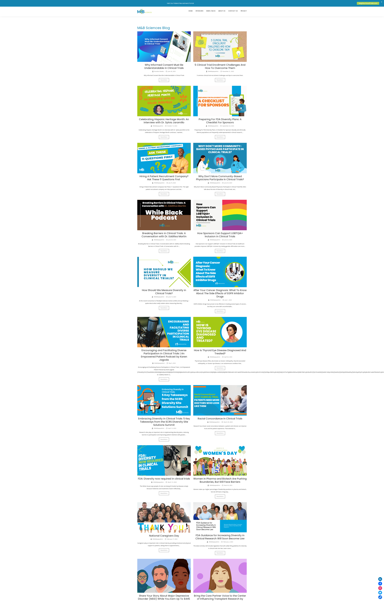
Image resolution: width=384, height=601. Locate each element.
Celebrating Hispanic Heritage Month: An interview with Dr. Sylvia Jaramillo (164, 120)
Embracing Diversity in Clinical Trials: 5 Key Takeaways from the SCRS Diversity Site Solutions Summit (164, 420)
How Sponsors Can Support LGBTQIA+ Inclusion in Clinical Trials (220, 234)
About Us (221, 11)
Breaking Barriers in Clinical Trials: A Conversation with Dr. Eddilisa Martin (164, 234)
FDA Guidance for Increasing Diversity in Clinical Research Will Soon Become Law (220, 535)
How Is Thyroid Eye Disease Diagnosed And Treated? (220, 351)
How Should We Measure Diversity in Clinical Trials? (164, 291)
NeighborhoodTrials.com (368, 3)
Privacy (244, 11)
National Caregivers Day (164, 534)
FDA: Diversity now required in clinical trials (164, 477)
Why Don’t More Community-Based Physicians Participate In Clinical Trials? (220, 177)
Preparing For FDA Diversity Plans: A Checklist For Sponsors (220, 120)
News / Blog (211, 11)
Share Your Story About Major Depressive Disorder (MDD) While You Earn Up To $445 (164, 595)
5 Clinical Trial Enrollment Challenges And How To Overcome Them (220, 66)
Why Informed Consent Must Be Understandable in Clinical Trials (164, 66)
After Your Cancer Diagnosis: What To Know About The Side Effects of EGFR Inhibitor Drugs (220, 293)
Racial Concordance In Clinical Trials (220, 417)
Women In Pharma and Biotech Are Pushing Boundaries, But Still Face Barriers (220, 479)
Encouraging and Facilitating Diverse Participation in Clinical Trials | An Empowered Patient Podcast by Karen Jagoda (163, 354)
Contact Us (233, 11)
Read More (164, 80)
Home (191, 11)
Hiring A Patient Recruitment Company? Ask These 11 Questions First (164, 177)
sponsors (199, 11)
